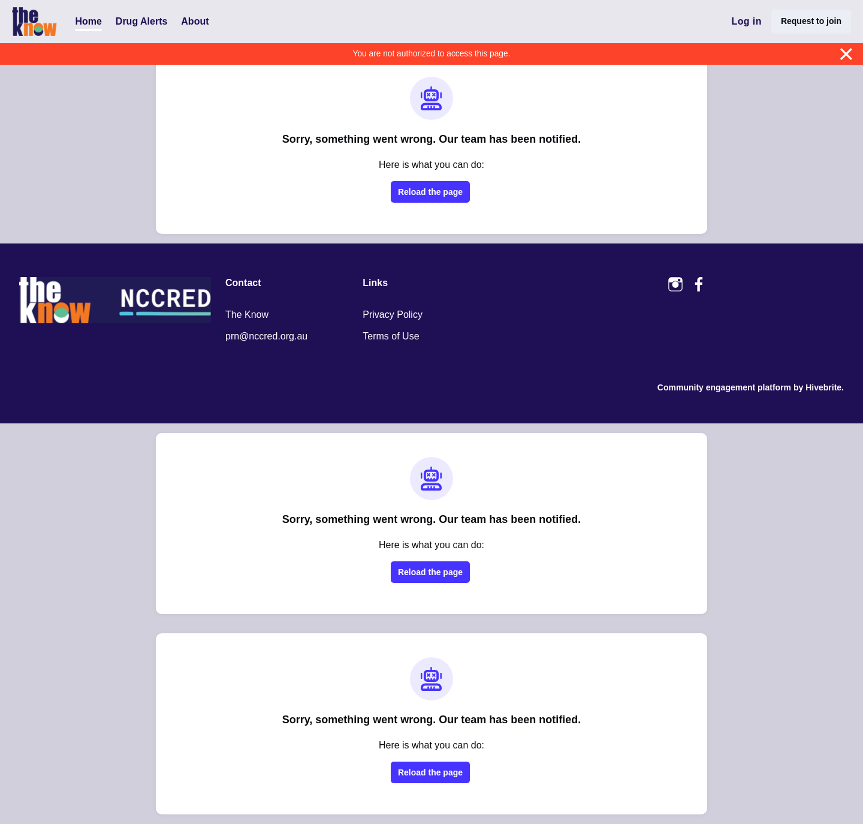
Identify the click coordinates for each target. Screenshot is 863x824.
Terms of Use (391, 336)
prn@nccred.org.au (266, 336)
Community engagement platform (724, 387)
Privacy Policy (393, 314)
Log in (746, 21)
